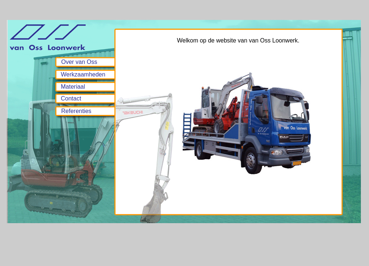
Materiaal (73, 86)
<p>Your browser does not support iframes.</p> (255, 121)
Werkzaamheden (83, 74)
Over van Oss (79, 62)
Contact (71, 98)
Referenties (76, 111)
